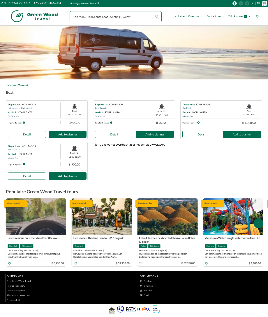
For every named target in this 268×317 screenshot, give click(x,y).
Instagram (148, 285)
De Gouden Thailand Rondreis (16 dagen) (98, 238)
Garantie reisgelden (16, 290)
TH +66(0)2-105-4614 (48, 3)
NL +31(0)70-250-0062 (17, 3)
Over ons (195, 16)
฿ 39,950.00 (123, 262)
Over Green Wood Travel (19, 281)
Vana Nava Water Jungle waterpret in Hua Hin (232, 238)
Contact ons (216, 16)
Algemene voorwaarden (18, 295)
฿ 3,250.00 (58, 262)
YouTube (148, 290)
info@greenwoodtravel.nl (86, 3)
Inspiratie (179, 16)
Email (146, 295)
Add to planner (67, 134)
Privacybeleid (13, 300)
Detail (27, 134)
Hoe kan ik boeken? (16, 285)
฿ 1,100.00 (255, 262)
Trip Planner (239, 16)
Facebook (148, 281)
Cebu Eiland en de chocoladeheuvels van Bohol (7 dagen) (168, 238)
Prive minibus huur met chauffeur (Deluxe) (33, 238)
